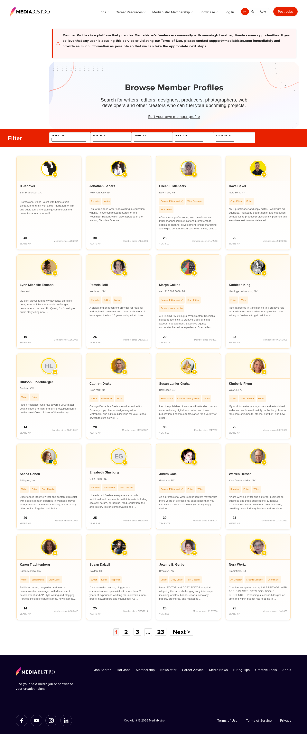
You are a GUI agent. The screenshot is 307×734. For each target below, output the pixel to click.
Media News (218, 670)
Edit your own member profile (174, 116)
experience (223, 136)
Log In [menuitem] (229, 12)
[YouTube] (36, 720)
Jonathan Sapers (102, 186)
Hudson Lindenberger (36, 382)
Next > (183, 632)
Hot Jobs (123, 670)
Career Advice (193, 670)
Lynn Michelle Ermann (37, 285)
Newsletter (168, 670)
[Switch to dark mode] (253, 11)
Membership (145, 670)
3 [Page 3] (137, 632)
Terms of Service (259, 720)
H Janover (27, 186)
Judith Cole (168, 474)
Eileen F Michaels (172, 186)
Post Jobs (285, 11)
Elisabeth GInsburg (104, 472)
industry (140, 136)
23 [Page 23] (162, 632)
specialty (99, 136)
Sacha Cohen (30, 474)
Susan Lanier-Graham (175, 383)
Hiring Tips (241, 670)
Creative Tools (266, 670)
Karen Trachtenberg (35, 564)
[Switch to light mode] (245, 11)
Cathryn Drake (100, 383)
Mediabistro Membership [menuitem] (171, 12)
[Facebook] (21, 720)
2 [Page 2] (126, 632)
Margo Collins (169, 285)
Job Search (102, 670)
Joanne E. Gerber (172, 564)
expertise (57, 136)
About (286, 670)
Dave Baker (237, 186)
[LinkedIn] (66, 720)
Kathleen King (239, 285)
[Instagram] (51, 720)
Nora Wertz (237, 564)
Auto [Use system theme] (263, 11)
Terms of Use (227, 720)
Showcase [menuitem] (207, 12)
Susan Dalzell (99, 564)
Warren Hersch (240, 474)
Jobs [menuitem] (102, 12)
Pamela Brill (98, 285)
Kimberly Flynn (240, 383)
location (181, 136)
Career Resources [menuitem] (129, 12)
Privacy (285, 720)
